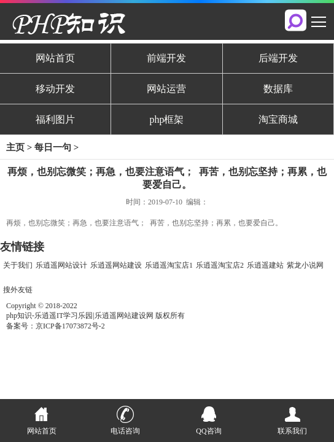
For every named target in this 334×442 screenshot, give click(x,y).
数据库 (278, 88)
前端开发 (166, 58)
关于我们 (18, 265)
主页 (15, 147)
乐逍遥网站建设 (116, 265)
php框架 (166, 119)
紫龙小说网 (305, 265)
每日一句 (52, 147)
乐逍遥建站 (265, 265)
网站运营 (166, 88)
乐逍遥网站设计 (61, 265)
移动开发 (55, 88)
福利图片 (55, 119)
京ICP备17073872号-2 (70, 326)
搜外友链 (18, 289)
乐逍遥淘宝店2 (220, 265)
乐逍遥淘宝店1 (169, 265)
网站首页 (55, 58)
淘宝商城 (278, 119)
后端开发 (278, 58)
